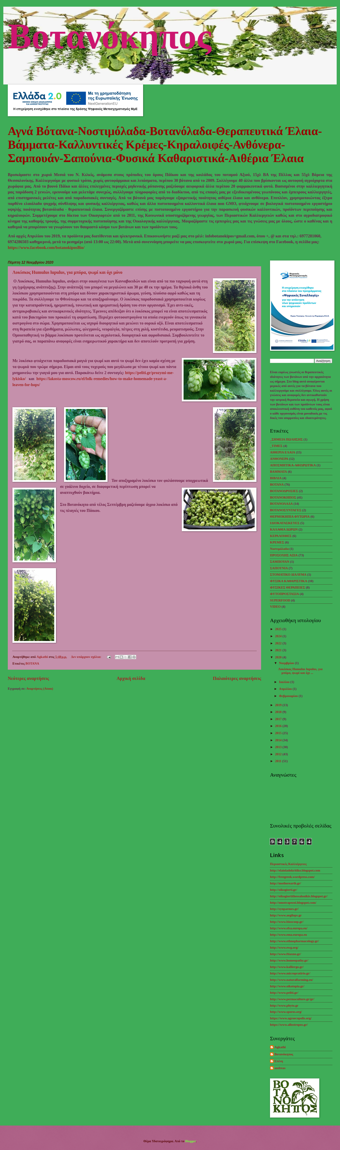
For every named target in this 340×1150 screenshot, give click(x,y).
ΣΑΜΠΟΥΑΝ (279, 561)
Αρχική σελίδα (131, 678)
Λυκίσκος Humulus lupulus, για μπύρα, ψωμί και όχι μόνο (67, 272)
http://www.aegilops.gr (286, 915)
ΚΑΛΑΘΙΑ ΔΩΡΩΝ (284, 529)
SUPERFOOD (280, 600)
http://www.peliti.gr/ (284, 992)
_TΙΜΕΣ (276, 446)
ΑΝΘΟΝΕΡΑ (279, 459)
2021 (278, 650)
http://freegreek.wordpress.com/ (292, 877)
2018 (278, 712)
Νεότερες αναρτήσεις (28, 678)
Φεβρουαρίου (288, 696)
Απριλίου (286, 689)
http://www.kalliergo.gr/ (287, 967)
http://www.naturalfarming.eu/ (291, 980)
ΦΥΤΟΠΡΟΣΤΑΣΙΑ (284, 594)
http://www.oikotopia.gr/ (287, 986)
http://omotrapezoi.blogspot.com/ (293, 902)
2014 (278, 740)
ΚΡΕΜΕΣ (277, 542)
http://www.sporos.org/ (286, 1012)
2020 (278, 657)
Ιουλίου (284, 682)
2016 (278, 726)
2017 (278, 719)
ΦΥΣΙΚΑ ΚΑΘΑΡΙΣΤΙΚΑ (288, 581)
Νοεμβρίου (287, 663)
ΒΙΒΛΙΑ (276, 478)
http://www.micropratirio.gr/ (290, 973)
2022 (278, 643)
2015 (278, 733)
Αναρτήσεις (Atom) (39, 688)
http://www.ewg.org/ (284, 947)
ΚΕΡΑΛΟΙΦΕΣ (281, 536)
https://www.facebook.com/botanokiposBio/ (46, 247)
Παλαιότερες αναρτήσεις (237, 678)
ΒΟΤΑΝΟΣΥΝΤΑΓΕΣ (285, 510)
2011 (278, 761)
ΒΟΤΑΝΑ (32, 663)
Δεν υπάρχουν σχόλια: (86, 657)
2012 (278, 754)
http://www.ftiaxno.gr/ (285, 954)
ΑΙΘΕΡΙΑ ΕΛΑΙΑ (282, 452)
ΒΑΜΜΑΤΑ (278, 471)
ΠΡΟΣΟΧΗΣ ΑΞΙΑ (284, 555)
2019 (278, 705)
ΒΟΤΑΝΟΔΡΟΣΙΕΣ (284, 491)
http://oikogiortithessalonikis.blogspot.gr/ (299, 896)
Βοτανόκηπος (109, 34)
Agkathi (280, 1047)
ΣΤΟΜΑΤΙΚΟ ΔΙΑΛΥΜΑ (288, 574)
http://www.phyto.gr (284, 1005)
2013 (278, 747)
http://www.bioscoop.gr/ (286, 922)
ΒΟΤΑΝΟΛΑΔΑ (281, 503)
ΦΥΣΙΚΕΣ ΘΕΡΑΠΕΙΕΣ (287, 587)
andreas (280, 1068)
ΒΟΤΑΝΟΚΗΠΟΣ (283, 497)
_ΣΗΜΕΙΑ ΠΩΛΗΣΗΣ (286, 439)
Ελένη (278, 1061)
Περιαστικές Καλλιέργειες (288, 864)
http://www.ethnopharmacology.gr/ (294, 941)
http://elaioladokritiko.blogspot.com (295, 870)
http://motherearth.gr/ (285, 883)
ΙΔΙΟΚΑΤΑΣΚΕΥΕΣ (285, 523)
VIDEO (275, 606)
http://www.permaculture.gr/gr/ (292, 999)
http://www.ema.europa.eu (288, 934)
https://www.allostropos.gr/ (289, 1024)
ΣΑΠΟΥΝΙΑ (279, 568)
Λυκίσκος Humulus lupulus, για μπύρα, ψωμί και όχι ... (300, 671)
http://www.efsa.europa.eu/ (289, 928)
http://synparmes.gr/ (284, 909)
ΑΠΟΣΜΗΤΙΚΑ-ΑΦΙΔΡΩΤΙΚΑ (293, 465)
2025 (278, 629)
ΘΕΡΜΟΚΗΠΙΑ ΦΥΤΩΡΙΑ (290, 516)
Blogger (190, 1141)
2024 (278, 636)
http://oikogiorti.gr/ (283, 890)
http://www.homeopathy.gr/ (289, 960)
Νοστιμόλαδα (279, 549)
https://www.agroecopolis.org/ (291, 1018)
